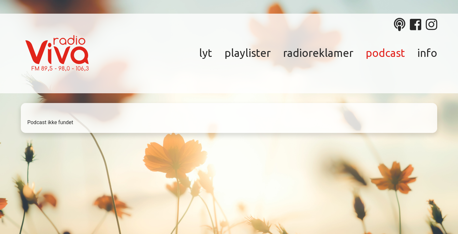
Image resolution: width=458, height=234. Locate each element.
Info (427, 53)
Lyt (205, 53)
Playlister (247, 53)
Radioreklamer (318, 53)
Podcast (385, 53)
